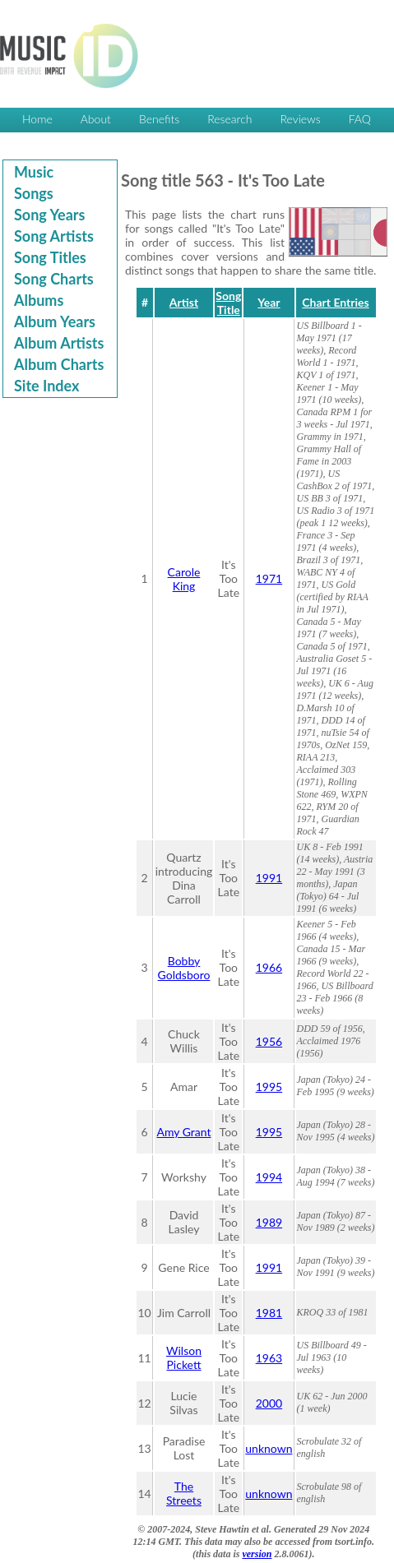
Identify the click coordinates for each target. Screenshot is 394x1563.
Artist (183, 302)
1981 (269, 1313)
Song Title (228, 303)
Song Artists (54, 236)
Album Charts (59, 364)
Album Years (54, 321)
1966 (269, 967)
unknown (268, 1448)
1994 (269, 1177)
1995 (269, 1087)
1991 (269, 878)
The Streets (184, 1493)
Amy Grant (183, 1132)
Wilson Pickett (184, 1357)
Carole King (184, 579)
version (256, 1554)
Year (268, 302)
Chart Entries (335, 302)
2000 (269, 1403)
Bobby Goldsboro (184, 968)
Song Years (49, 215)
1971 (269, 578)
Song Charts (54, 279)
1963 (269, 1358)
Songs (33, 193)
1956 (269, 1041)
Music (33, 172)
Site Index (46, 386)
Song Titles (50, 257)
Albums (38, 300)
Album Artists (59, 343)
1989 (269, 1222)
